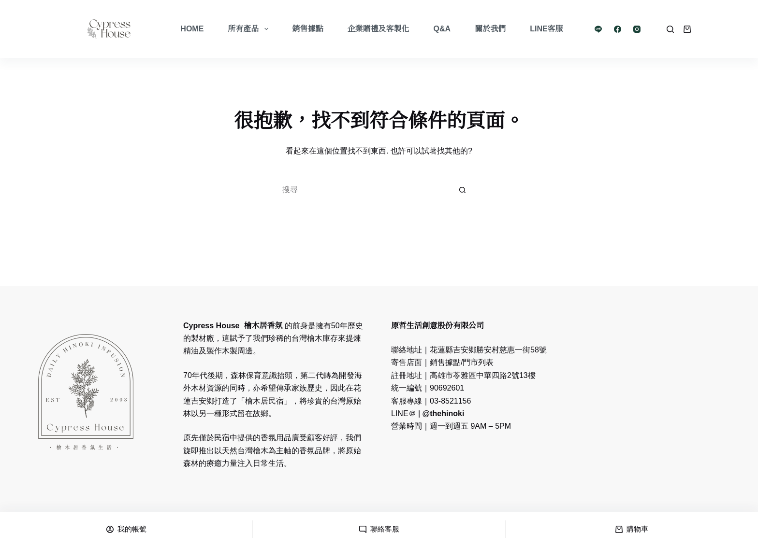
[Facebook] (617, 29)
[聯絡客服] (379, 529)
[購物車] (632, 529)
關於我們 (490, 29)
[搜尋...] (365, 190)
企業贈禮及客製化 (378, 29)
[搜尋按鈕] (462, 190)
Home (192, 29)
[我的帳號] (126, 529)
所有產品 (250, 29)
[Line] (598, 29)
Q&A (442, 29)
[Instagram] (637, 29)
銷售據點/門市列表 (462, 362)
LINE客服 (546, 29)
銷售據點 (307, 29)
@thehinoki (442, 413)
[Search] (670, 29)
